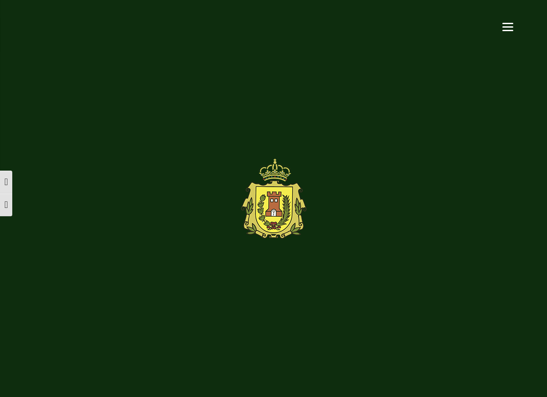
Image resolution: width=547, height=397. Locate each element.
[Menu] (508, 26)
